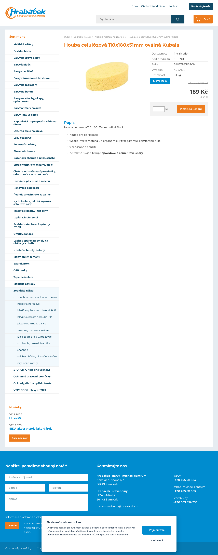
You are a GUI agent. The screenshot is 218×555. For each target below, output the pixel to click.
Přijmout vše (157, 530)
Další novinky (20, 438)
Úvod (67, 37)
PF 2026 (15, 417)
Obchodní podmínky (18, 548)
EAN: (155, 64)
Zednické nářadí (82, 37)
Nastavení (157, 540)
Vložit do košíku (191, 109)
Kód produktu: (161, 59)
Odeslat (12, 525)
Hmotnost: (159, 75)
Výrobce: (157, 69)
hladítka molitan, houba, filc (109, 37)
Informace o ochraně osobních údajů (29, 517)
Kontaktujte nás (200, 6)
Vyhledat (177, 19)
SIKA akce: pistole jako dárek (30, 428)
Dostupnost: (159, 53)
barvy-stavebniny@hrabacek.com (118, 506)
